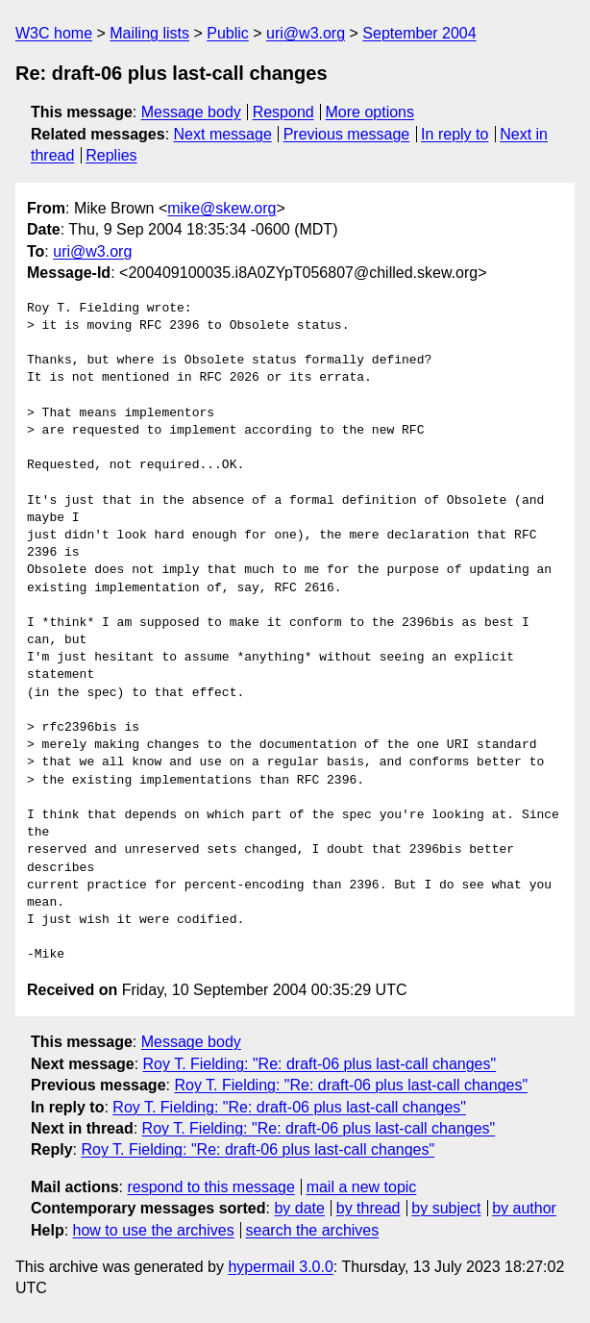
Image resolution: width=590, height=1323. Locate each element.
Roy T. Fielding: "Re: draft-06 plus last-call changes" (320, 1064)
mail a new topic (362, 1187)
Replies (111, 155)
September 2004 (419, 33)
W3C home (53, 33)
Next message (223, 134)
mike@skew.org (221, 208)
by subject (445, 1208)
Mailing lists (149, 33)
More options (370, 112)
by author (524, 1208)
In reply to (454, 134)
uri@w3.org (305, 33)
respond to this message (210, 1187)
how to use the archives (153, 1230)
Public (228, 33)
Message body (191, 112)
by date (299, 1208)
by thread (368, 1208)
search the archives (313, 1230)
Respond (283, 112)
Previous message (346, 134)
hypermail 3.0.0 (280, 1267)
